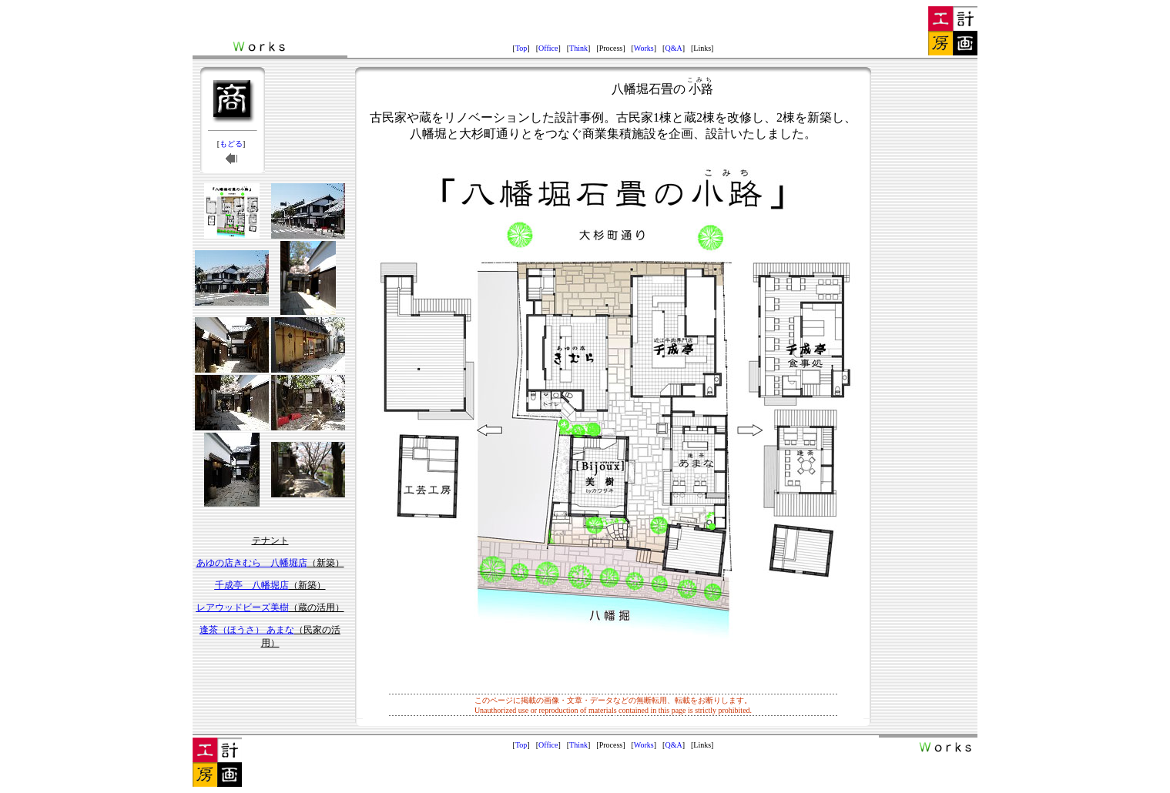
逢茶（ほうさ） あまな (246, 629)
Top (521, 48)
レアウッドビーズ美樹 (242, 607)
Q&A (673, 48)
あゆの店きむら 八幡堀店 (251, 562)
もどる (231, 143)
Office (548, 48)
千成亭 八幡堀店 (252, 585)
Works (644, 48)
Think (578, 48)
